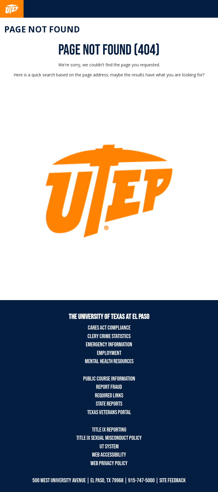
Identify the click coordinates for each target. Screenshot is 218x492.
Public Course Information (109, 378)
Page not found (42, 29)
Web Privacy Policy (109, 463)
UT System (109, 446)
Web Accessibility (109, 454)
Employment (109, 353)
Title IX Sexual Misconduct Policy (109, 438)
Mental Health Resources (109, 361)
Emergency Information (109, 344)
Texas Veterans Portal (109, 412)
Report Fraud (109, 387)
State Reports (109, 403)
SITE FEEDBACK (172, 480)
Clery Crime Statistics (109, 336)
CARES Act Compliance (109, 327)
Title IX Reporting (109, 429)
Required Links (109, 395)
